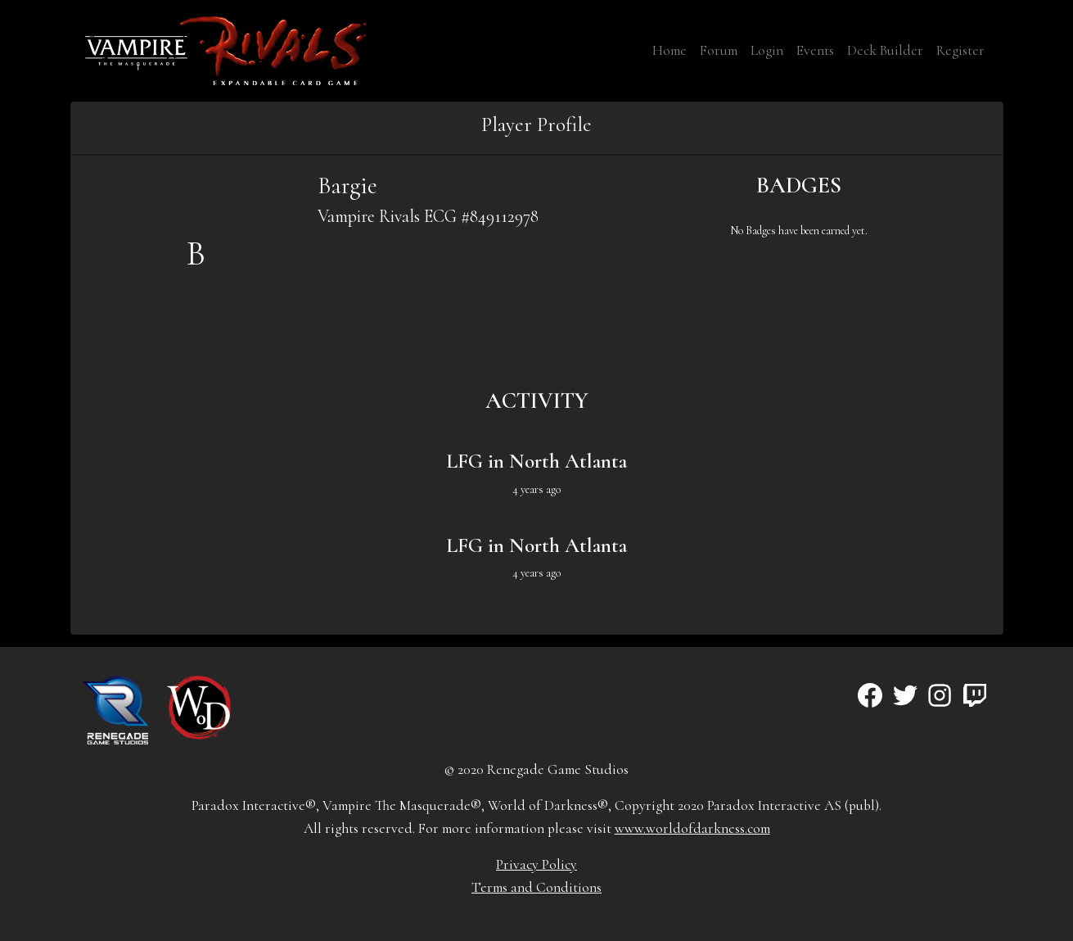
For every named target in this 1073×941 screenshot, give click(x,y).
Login (767, 50)
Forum (718, 50)
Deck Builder (885, 50)
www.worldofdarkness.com (692, 828)
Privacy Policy (536, 864)
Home (669, 50)
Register (960, 50)
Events (815, 50)
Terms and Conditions (536, 887)
